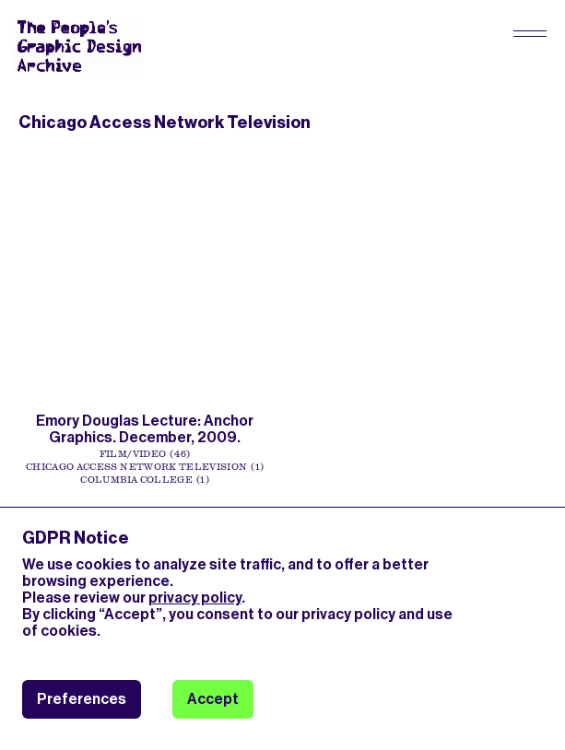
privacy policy (194, 597)
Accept (213, 699)
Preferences (81, 699)
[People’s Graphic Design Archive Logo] (78, 46)
